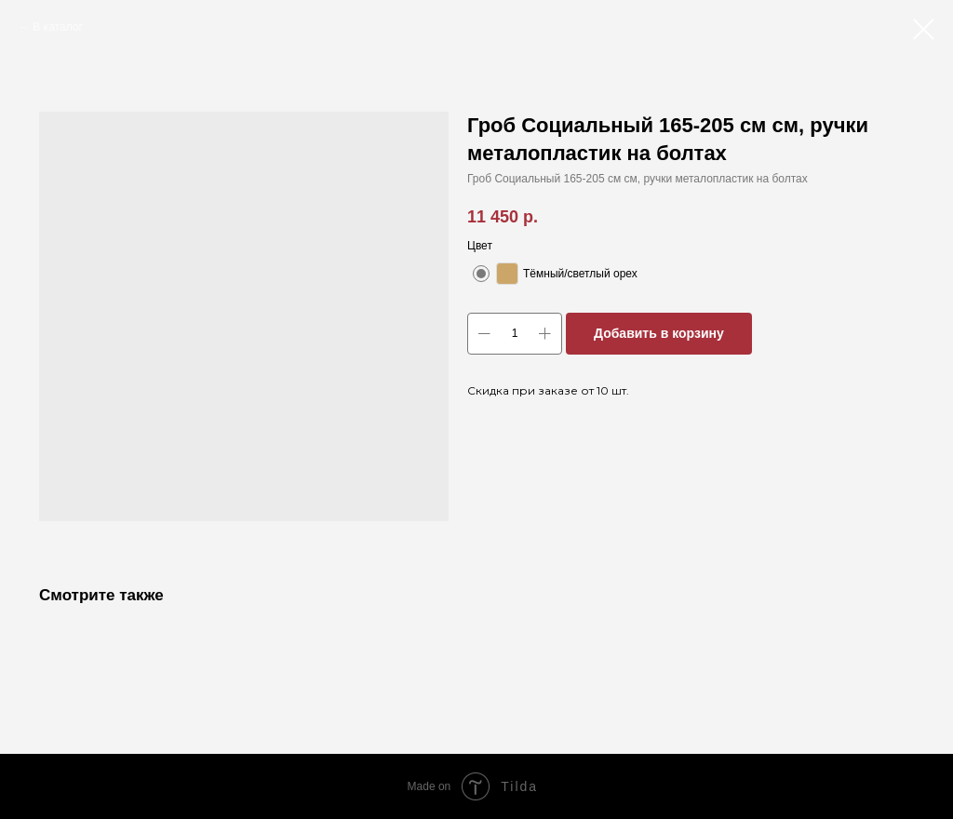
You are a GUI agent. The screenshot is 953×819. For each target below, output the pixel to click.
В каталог (57, 27)
